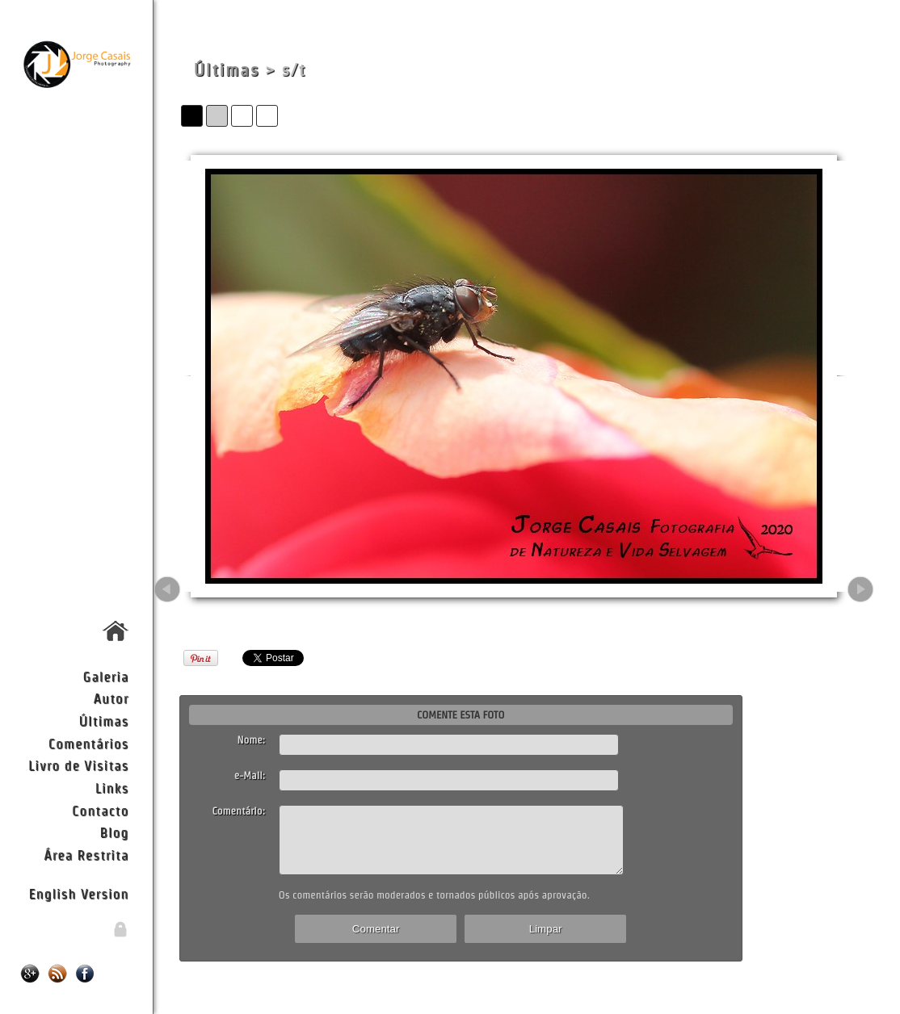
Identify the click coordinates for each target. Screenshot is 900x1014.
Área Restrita (86, 854)
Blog (113, 832)
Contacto (100, 810)
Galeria (106, 676)
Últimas (103, 720)
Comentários (88, 743)
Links (112, 787)
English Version (78, 893)
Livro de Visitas (78, 765)
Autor (111, 698)
